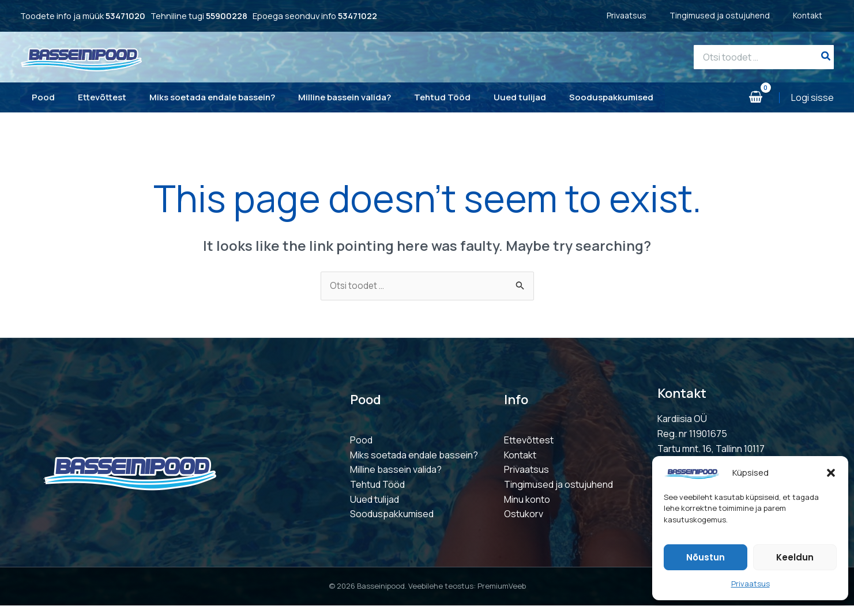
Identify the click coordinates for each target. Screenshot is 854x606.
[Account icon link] (812, 98)
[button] (831, 473)
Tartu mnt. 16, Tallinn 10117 (711, 449)
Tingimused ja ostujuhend (731, 15)
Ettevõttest (529, 441)
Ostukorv (523, 515)
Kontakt (819, 15)
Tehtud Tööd (377, 485)
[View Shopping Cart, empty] (755, 97)
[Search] (826, 57)
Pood (361, 441)
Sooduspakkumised (392, 515)
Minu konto (527, 500)
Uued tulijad (374, 500)
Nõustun (705, 557)
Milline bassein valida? (396, 470)
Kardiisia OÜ (682, 419)
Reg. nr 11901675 (692, 434)
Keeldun (795, 557)
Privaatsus (750, 583)
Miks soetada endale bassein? (414, 455)
